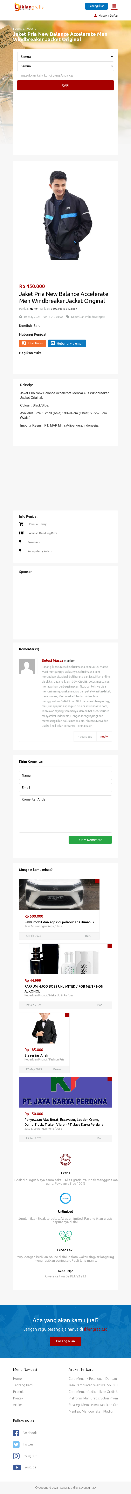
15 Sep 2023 (34, 1138)
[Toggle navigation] (114, 6)
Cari (65, 85)
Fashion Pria (56, 1059)
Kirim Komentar (90, 840)
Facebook (25, 1433)
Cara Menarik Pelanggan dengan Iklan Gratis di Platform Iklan (93, 1378)
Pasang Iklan (96, 6)
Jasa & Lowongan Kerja (39, 926)
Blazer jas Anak (36, 1055)
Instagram (25, 1456)
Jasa (59, 926)
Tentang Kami (23, 1385)
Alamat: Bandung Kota (43, 533)
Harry (33, 308)
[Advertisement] (65, 121)
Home (17, 29)
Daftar (114, 15)
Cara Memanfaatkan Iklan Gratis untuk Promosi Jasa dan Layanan (93, 1391)
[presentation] (50, 844)
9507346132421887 (63, 308)
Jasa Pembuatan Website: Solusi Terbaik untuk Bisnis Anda (93, 1385)
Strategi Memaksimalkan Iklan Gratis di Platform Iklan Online (93, 1405)
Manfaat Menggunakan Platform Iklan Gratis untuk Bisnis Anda (93, 1411)
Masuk (103, 15)
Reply (104, 736)
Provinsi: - (33, 542)
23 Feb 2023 (33, 935)
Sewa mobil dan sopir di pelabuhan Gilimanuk (59, 922)
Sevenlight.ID (87, 1487)
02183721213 (76, 1276)
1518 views (56, 316)
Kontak (18, 1398)
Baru (37, 325)
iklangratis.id (96, 1329)
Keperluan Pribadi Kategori (88, 316)
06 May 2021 (32, 316)
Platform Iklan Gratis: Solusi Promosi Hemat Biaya (93, 1398)
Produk (18, 1391)
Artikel (18, 1405)
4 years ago (85, 736)
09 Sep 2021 (34, 1005)
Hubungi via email (67, 343)
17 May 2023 (34, 1069)
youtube (24, 1467)
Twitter (23, 1444)
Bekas (57, 1069)
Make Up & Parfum (61, 995)
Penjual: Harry (38, 524)
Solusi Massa (53, 660)
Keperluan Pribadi (36, 995)
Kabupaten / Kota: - (39, 551)
